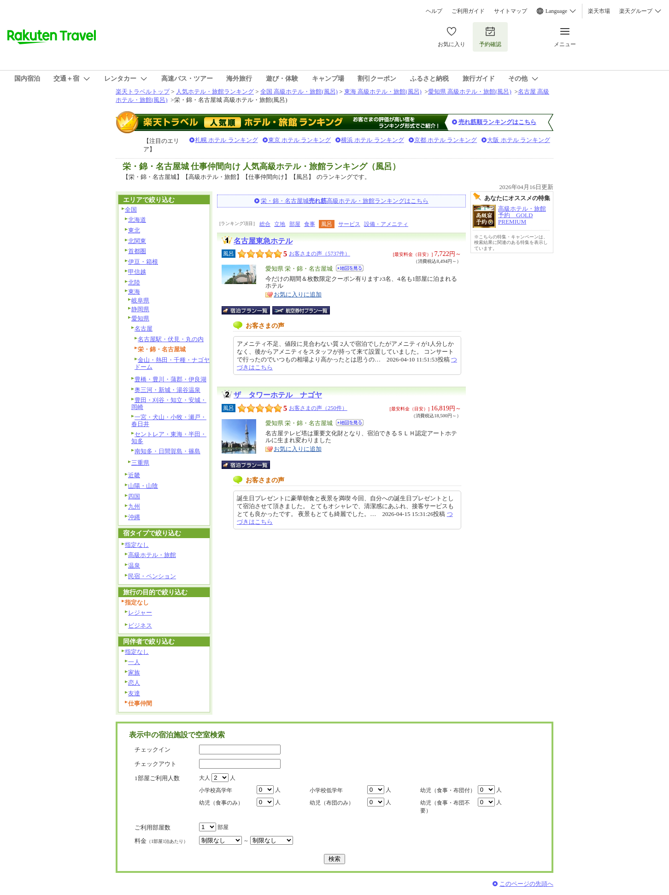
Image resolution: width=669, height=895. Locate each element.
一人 (134, 661)
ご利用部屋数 (152, 827)
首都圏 (137, 251)
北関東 (137, 240)
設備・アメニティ (386, 224)
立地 (279, 224)
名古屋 (144, 328)
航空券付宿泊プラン (301, 310)
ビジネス (140, 625)
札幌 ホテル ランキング (226, 139)
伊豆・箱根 (143, 261)
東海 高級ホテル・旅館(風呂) (383, 91)
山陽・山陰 (143, 485)
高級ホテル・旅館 (152, 554)
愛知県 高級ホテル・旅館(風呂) (469, 91)
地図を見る (350, 268)
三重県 (140, 462)
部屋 (294, 224)
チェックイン (152, 749)
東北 (134, 230)
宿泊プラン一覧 (250, 310)
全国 (131, 209)
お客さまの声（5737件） (319, 253)
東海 (134, 291)
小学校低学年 (326, 790)
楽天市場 (599, 11)
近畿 (134, 475)
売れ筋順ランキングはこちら (497, 122)
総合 (264, 224)
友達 (134, 693)
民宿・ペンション (152, 576)
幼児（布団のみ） (332, 803)
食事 (309, 224)
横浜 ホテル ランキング (372, 139)
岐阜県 (140, 300)
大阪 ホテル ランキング (518, 139)
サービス (349, 224)
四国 (134, 496)
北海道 (137, 219)
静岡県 (140, 309)
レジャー (140, 612)
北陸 (134, 282)
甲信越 (137, 271)
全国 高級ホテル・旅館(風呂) (299, 91)
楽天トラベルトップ (143, 91)
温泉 (134, 565)
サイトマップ (510, 11)
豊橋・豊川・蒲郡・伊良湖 (170, 379)
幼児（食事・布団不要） (445, 807)
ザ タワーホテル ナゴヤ (278, 395)
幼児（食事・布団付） (447, 790)
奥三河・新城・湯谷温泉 (167, 389)
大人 (204, 778)
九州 (134, 506)
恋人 (134, 682)
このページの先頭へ (526, 883)
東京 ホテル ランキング (299, 139)
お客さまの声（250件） (318, 408)
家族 (134, 672)
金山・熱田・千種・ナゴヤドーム (172, 363)
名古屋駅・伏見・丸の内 (171, 339)
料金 (161, 840)
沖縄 (134, 517)
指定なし (137, 544)
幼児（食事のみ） (221, 803)
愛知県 (140, 318)
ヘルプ (434, 11)
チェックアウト (155, 763)
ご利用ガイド (468, 11)
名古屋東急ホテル (263, 241)
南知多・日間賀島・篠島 (167, 451)
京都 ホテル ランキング (445, 139)
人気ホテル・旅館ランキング (215, 91)
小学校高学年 (215, 790)
